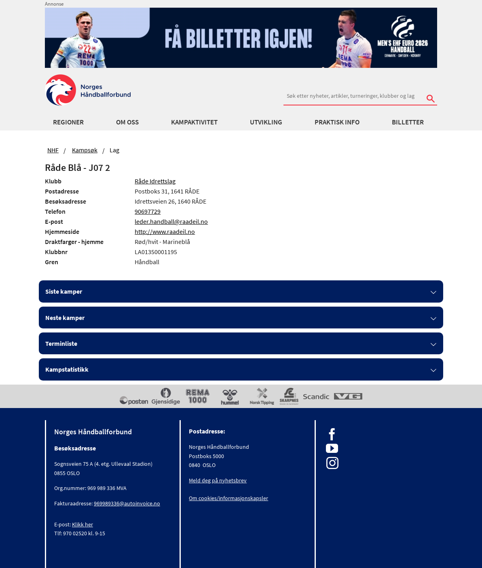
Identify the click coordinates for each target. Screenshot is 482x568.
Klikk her (82, 524)
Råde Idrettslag (155, 181)
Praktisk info (337, 122)
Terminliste (61, 343)
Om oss (127, 122)
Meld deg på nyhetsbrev (218, 480)
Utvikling (266, 122)
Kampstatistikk (67, 369)
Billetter (408, 122)
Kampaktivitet (194, 122)
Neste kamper (65, 317)
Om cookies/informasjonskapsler (228, 498)
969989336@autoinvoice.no (127, 503)
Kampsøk (84, 150)
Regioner (68, 122)
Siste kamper (63, 291)
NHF (53, 150)
